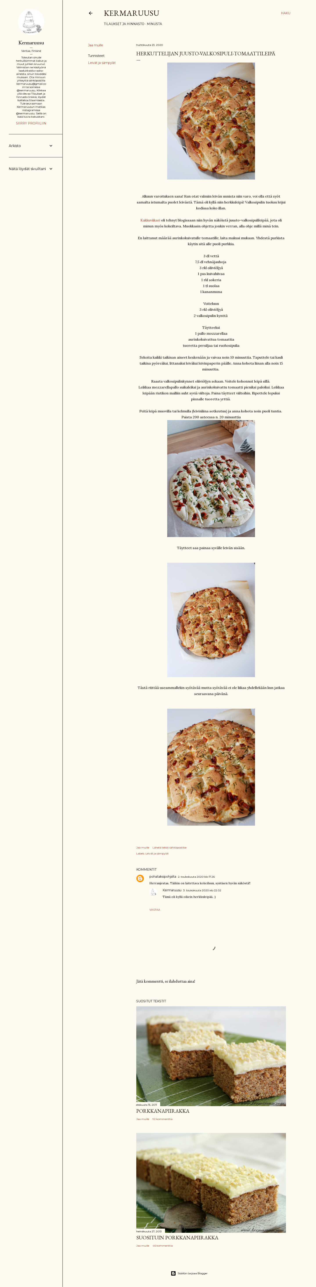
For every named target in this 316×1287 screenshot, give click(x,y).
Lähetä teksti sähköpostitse (170, 847)
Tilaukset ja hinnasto (124, 24)
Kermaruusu (131, 13)
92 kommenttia (162, 1119)
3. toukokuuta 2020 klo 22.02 (202, 890)
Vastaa (154, 909)
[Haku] (285, 13)
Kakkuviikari (150, 220)
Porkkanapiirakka (162, 1110)
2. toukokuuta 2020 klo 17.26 (196, 876)
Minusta (154, 24)
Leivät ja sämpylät (102, 63)
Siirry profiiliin (31, 123)
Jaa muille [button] (95, 45)
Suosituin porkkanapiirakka (177, 1237)
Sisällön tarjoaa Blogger (189, 1273)
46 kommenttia (163, 1245)
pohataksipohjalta (162, 877)
